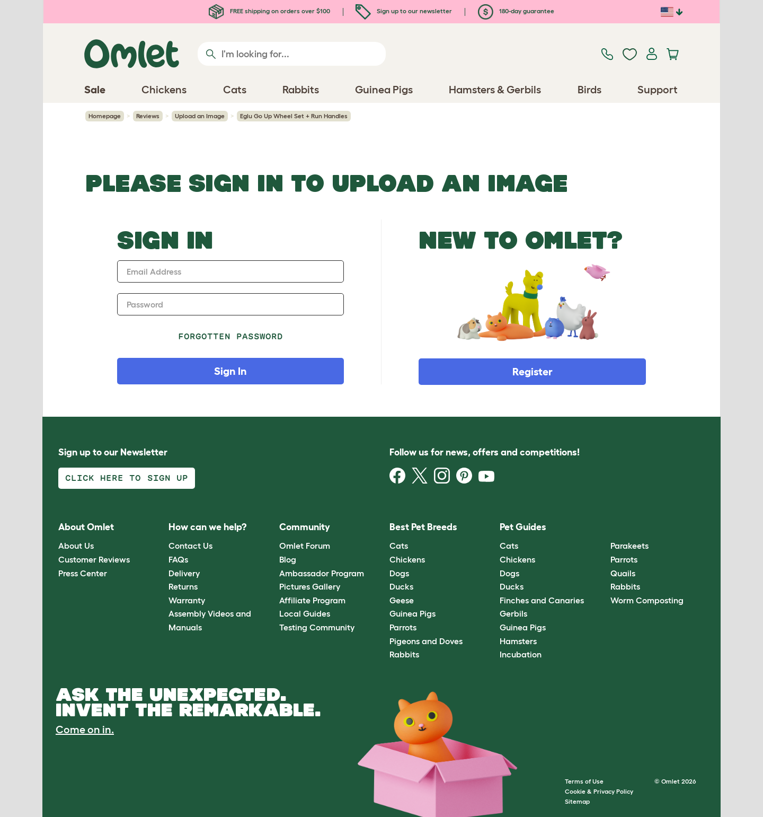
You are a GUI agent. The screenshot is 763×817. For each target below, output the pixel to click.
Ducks (401, 586)
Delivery (184, 573)
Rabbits (404, 654)
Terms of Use (584, 781)
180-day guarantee (516, 10)
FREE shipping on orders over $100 (269, 10)
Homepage (104, 115)
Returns (183, 586)
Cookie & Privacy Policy (599, 791)
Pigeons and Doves (426, 641)
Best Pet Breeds (423, 527)
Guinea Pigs (412, 613)
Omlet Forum (304, 545)
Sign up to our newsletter (404, 10)
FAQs (178, 559)
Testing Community (316, 627)
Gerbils (513, 613)
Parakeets (629, 545)
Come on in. (85, 729)
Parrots (402, 627)
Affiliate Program (312, 600)
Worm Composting (647, 600)
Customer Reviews (94, 559)
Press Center (82, 573)
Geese (401, 600)
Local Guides (304, 613)
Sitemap (577, 801)
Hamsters (518, 641)
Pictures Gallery (309, 586)
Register (532, 371)
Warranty (186, 600)
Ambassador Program (321, 573)
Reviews (147, 115)
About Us (76, 545)
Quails (622, 573)
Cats (398, 545)
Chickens (407, 559)
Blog (287, 559)
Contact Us (190, 545)
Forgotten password (230, 336)
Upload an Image (200, 115)
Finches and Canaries (542, 600)
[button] (602, 527)
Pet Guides (523, 527)
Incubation (521, 654)
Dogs (399, 573)
